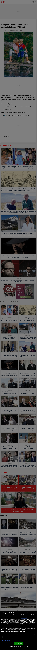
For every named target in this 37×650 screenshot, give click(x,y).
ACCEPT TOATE (18, 643)
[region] (18, 630)
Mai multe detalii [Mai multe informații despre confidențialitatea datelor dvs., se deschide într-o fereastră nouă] (24, 618)
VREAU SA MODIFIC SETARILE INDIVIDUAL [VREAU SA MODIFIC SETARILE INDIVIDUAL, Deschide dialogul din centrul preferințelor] (18, 646)
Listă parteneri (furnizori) (5, 640)
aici (30, 624)
